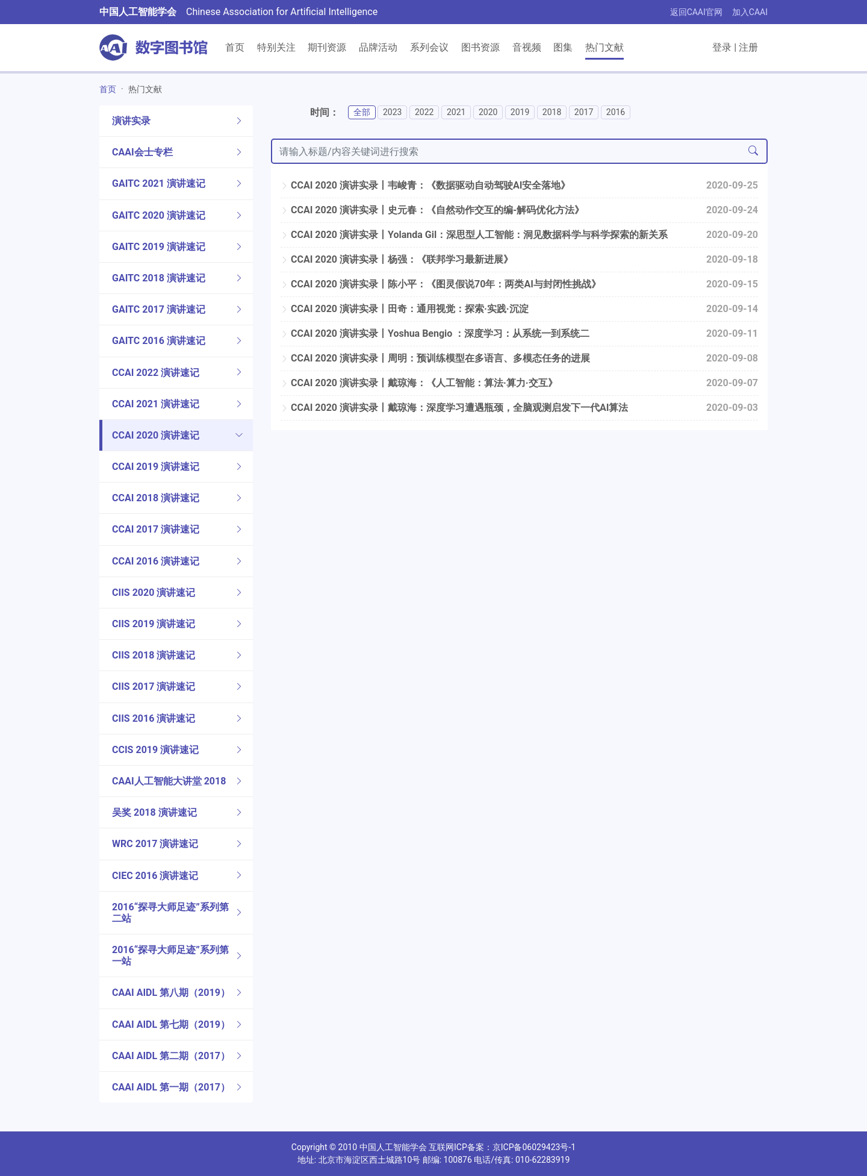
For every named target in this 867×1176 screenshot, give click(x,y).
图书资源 (480, 47)
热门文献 (604, 47)
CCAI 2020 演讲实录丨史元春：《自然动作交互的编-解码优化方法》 (432, 210)
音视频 (526, 47)
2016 (615, 112)
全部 (361, 112)
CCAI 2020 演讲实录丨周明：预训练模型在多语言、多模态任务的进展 (435, 358)
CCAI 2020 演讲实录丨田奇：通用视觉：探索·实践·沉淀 (405, 308)
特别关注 (276, 47)
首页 (234, 47)
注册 (748, 47)
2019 (520, 112)
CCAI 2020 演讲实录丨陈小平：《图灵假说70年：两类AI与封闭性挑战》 (441, 284)
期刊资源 (327, 47)
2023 (392, 112)
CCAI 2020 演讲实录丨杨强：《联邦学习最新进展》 (397, 259)
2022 (424, 112)
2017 (583, 112)
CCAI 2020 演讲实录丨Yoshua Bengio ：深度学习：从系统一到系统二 (435, 333)
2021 (456, 112)
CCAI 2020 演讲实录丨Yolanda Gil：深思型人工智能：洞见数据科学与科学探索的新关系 (474, 234)
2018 (551, 112)
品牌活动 (378, 47)
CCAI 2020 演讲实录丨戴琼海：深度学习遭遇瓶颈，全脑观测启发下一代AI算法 (454, 407)
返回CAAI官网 (696, 12)
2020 (488, 112)
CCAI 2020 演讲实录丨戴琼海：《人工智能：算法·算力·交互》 (419, 383)
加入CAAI (750, 12)
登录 (722, 47)
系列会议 (429, 47)
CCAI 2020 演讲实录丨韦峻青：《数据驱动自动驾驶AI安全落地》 (425, 185)
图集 (563, 47)
